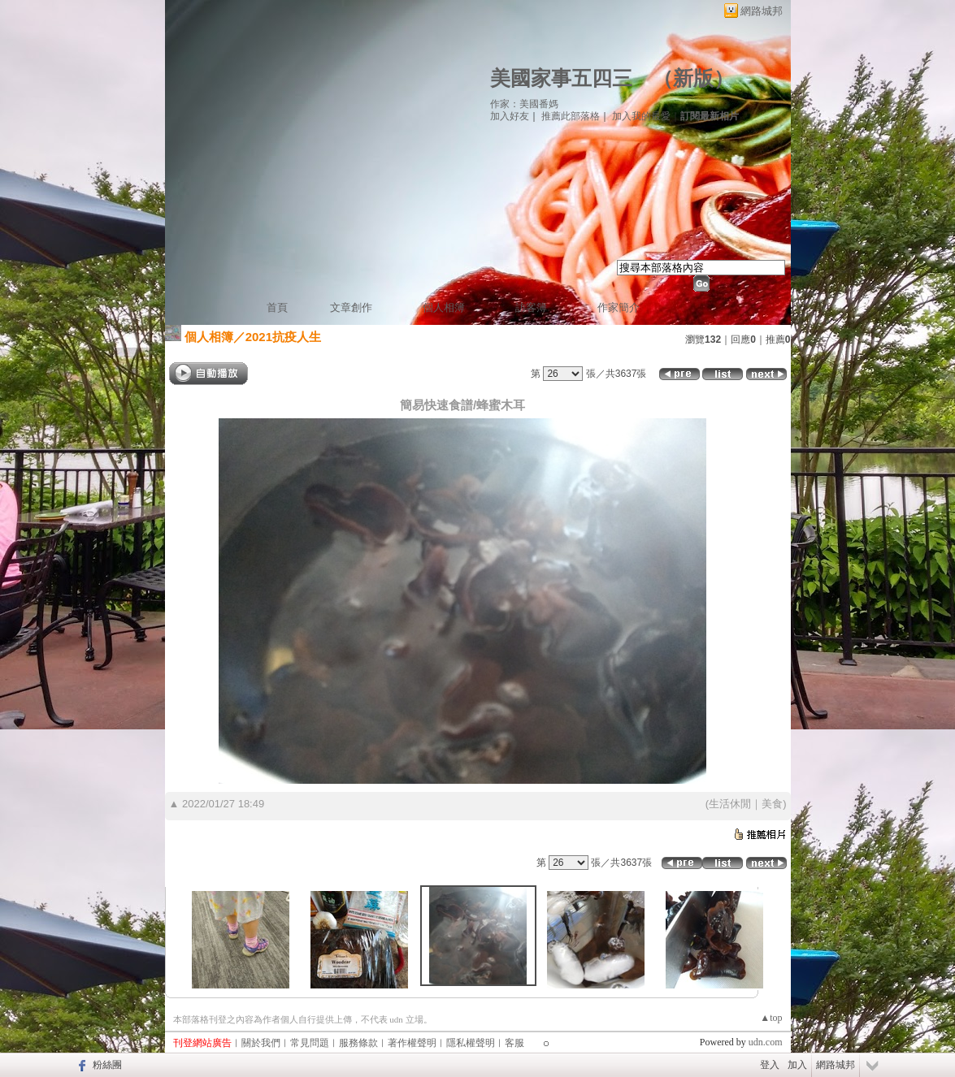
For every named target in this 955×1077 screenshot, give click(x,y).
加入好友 (509, 116)
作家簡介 (618, 307)
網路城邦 (761, 11)
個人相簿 (444, 307)
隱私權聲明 (470, 1043)
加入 (797, 1065)
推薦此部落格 (570, 116)
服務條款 (358, 1043)
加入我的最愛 (641, 116)
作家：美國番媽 (524, 104)
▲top (771, 1017)
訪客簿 (531, 307)
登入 (769, 1065)
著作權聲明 (412, 1043)
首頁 (277, 307)
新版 (693, 78)
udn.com (766, 1042)
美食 (772, 804)
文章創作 (351, 307)
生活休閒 (730, 804)
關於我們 (260, 1043)
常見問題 (309, 1043)
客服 (514, 1043)
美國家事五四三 (561, 78)
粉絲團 (107, 1065)
